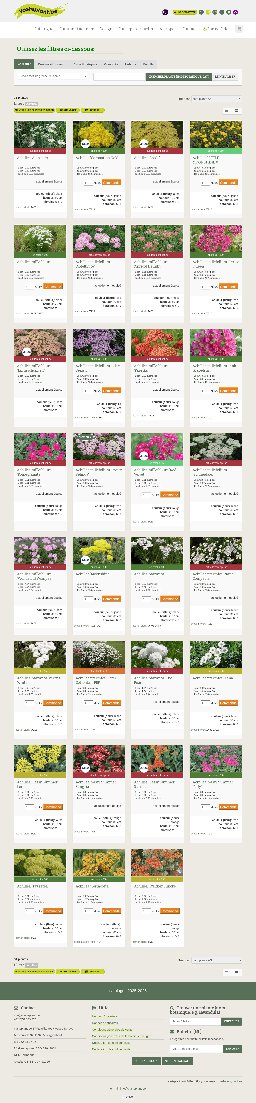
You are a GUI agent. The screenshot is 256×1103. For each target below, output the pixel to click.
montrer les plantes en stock (34, 110)
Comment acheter (76, 29)
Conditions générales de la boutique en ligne (121, 1036)
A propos (167, 29)
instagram (177, 1061)
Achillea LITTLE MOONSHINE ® (206, 160)
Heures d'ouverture (104, 1016)
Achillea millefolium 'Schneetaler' (210, 472)
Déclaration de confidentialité (111, 1042)
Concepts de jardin (135, 29)
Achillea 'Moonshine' (93, 574)
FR (208, 12)
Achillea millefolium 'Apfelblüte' (93, 264)
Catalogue (43, 29)
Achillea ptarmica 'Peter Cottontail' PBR (96, 680)
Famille (148, 64)
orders (92, 110)
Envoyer (232, 1049)
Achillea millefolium (34, 262)
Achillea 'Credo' (147, 158)
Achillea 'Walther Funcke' (155, 886)
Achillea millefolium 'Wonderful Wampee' (34, 576)
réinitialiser (225, 76)
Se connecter (185, 12)
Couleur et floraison (52, 64)
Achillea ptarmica (149, 574)
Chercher (24, 63)
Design (106, 29)
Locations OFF (68, 110)
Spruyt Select (217, 29)
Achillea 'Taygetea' (32, 886)
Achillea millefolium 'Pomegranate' (34, 472)
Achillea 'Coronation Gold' (97, 158)
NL (201, 12)
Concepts (111, 64)
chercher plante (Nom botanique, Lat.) (178, 76)
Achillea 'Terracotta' (92, 886)
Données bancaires (105, 1023)
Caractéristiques (85, 64)
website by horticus (231, 1081)
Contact (189, 29)
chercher (231, 1021)
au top (128, 1097)
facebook (146, 1061)
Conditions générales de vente (112, 1029)
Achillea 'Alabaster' (33, 158)
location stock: (22, 207)
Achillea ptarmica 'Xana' (213, 678)
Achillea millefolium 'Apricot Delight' (151, 264)
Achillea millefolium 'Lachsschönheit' (34, 368)
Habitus (130, 64)
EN (215, 12)
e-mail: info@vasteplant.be (128, 1088)
